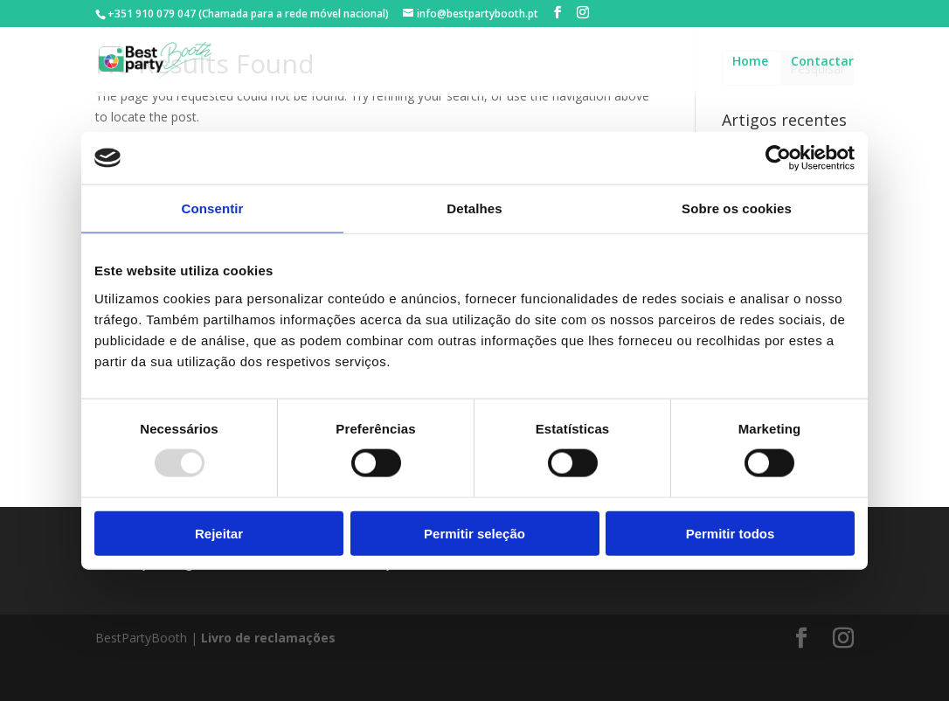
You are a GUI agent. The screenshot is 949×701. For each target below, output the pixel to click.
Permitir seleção (474, 532)
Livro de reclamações (268, 637)
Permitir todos (730, 532)
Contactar (822, 62)
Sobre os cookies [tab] (737, 208)
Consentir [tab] (213, 208)
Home (750, 62)
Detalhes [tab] (474, 208)
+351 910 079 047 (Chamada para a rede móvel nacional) (248, 13)
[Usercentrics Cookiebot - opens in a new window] (778, 158)
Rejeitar (219, 532)
